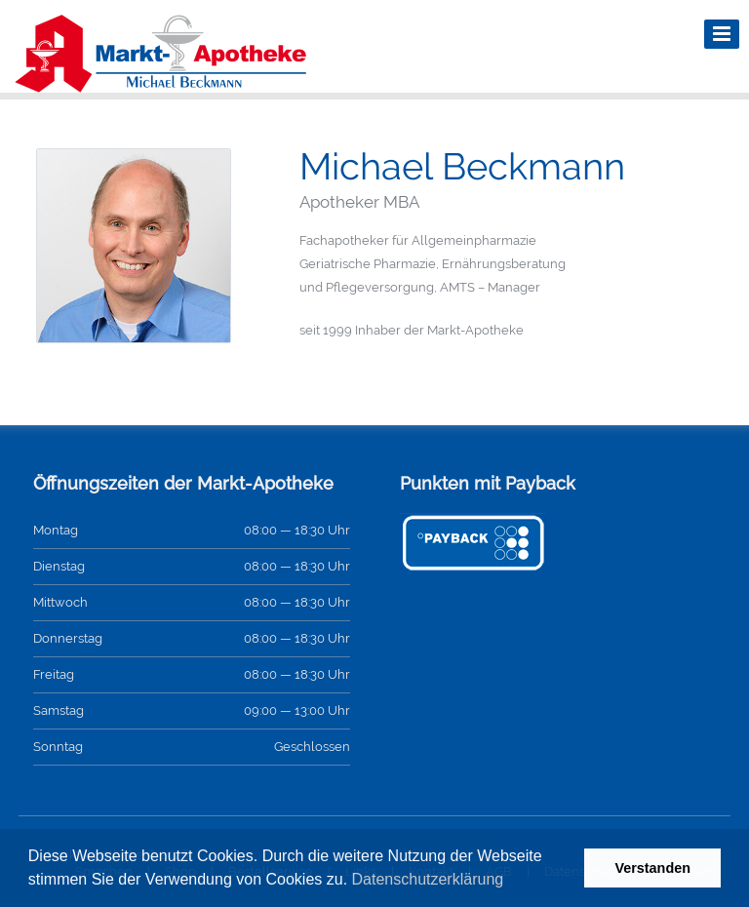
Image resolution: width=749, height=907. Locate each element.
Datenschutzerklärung (428, 879)
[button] (511, 882)
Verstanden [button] (652, 868)
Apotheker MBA (359, 202)
